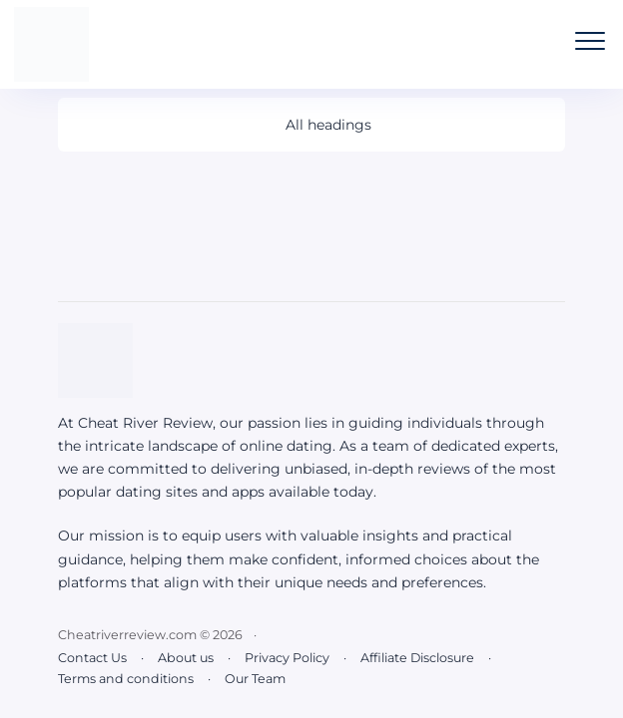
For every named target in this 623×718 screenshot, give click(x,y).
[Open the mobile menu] (590, 41)
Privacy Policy (287, 657)
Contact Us (92, 657)
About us (186, 657)
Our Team (255, 678)
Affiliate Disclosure (417, 657)
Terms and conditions (126, 678)
